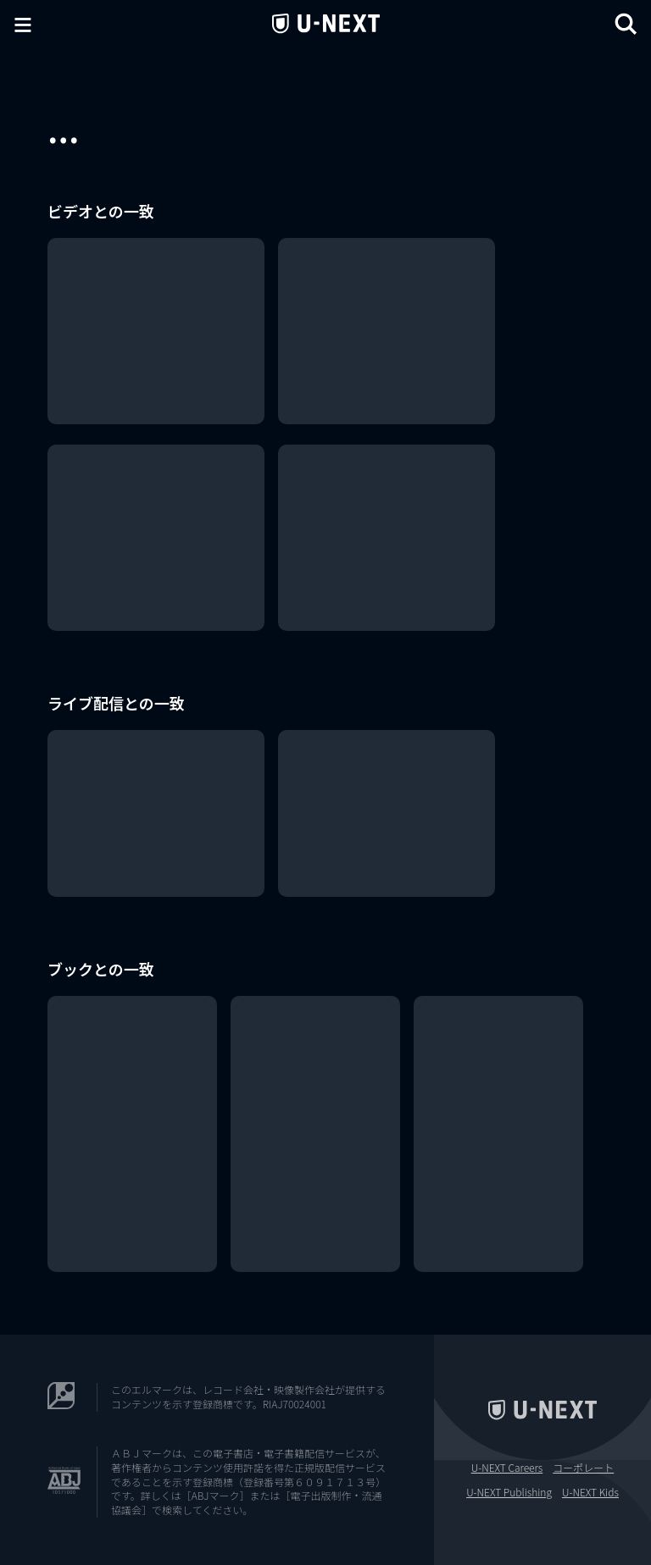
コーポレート (583, 1467)
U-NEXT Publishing (509, 1492)
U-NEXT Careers (507, 1467)
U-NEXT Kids (590, 1492)
